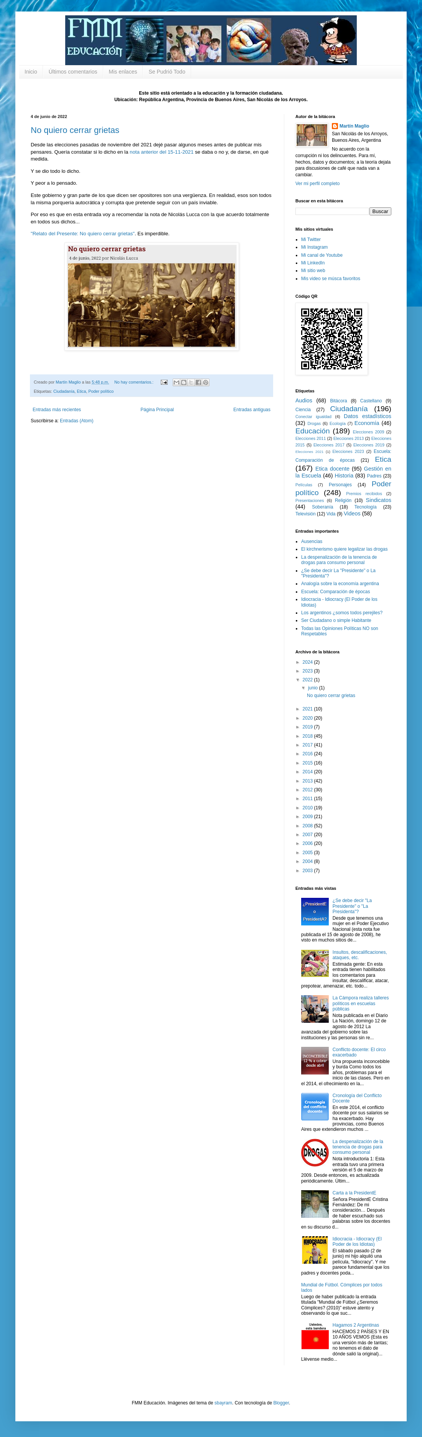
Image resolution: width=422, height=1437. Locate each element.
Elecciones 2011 (310, 438)
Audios (303, 400)
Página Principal (157, 409)
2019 (308, 727)
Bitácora (338, 401)
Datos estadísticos (367, 416)
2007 (308, 834)
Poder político (101, 391)
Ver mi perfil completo (317, 183)
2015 (308, 763)
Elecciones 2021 (309, 451)
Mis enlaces (123, 72)
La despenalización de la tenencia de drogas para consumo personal (339, 559)
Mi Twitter (311, 239)
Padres (374, 476)
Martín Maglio (354, 126)
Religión (343, 500)
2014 (308, 771)
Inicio (31, 72)
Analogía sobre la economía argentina (340, 583)
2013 (308, 781)
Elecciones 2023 (348, 451)
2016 (308, 753)
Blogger (281, 1403)
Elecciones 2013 (348, 438)
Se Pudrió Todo (166, 72)
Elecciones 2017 (329, 445)
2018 (308, 736)
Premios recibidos (364, 493)
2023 (308, 671)
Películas (303, 484)
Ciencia (303, 409)
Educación (312, 431)
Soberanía (322, 507)
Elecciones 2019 (368, 445)
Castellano (371, 401)
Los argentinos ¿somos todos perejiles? (341, 612)
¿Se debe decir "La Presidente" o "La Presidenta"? (352, 906)
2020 (308, 718)
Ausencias (311, 541)
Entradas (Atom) (76, 420)
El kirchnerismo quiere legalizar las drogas (344, 549)
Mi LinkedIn (313, 263)
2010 (308, 807)
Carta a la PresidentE (354, 1193)
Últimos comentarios (73, 72)
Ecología (338, 423)
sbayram (223, 1403)
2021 (308, 709)
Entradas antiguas (251, 409)
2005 (308, 852)
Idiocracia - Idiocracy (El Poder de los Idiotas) (357, 1241)
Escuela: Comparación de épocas (335, 591)
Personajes (340, 484)
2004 (308, 861)
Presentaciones (309, 500)
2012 (308, 789)
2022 (308, 679)
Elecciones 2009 (368, 432)
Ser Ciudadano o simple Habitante (336, 620)
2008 (308, 825)
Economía (366, 423)
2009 (308, 816)
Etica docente (332, 469)
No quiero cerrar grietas (75, 130)
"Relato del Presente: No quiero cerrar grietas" (83, 233)
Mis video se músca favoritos (330, 278)
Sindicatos (378, 500)
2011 (308, 798)
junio (313, 688)
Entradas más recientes (57, 409)
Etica (81, 391)
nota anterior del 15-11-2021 (161, 152)
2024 (308, 662)
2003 (308, 870)
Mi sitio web (313, 270)
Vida (331, 514)
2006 (308, 843)
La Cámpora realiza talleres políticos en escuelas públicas (361, 1003)
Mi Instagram (314, 247)
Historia (344, 475)
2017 (308, 745)
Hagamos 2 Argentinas (356, 1325)
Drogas (314, 423)
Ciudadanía (63, 391)
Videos (352, 513)
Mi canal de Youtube (322, 255)
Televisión (305, 514)
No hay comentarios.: (134, 382)
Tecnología (365, 507)
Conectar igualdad (313, 416)
